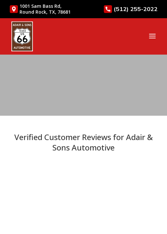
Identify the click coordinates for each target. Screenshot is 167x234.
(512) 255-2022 (131, 9)
